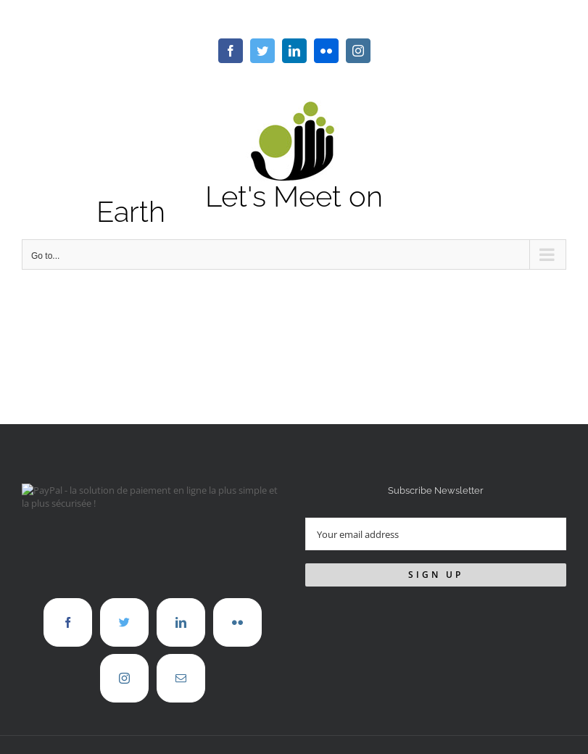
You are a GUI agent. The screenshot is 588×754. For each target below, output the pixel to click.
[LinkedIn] (181, 622)
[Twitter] (124, 622)
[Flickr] (237, 622)
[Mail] (181, 678)
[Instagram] (124, 678)
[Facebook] (68, 622)
